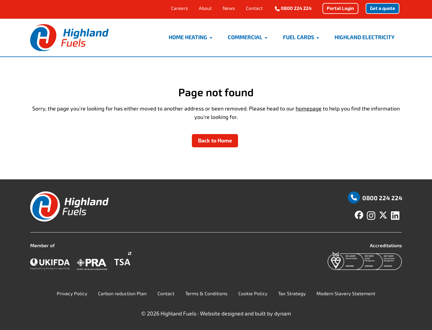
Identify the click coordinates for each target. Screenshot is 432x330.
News (229, 8)
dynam (282, 313)
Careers (179, 8)
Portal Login (340, 8)
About (205, 8)
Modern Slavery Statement (345, 293)
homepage (309, 108)
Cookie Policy (252, 293)
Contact (254, 8)
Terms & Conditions (206, 293)
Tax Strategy (292, 293)
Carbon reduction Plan (122, 293)
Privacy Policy (72, 293)
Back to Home (215, 140)
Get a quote (382, 8)
